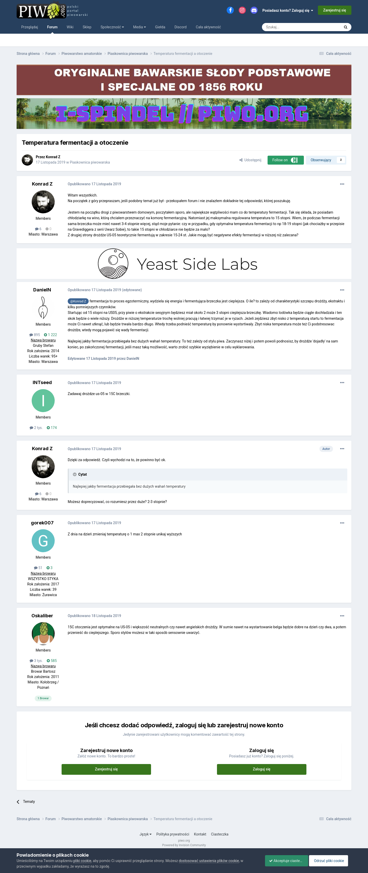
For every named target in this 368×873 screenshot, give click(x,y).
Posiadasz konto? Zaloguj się (287, 10)
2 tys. (36, 428)
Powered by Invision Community (184, 845)
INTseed (42, 382)
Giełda (160, 27)
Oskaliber (42, 615)
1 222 (50, 335)
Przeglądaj (29, 27)
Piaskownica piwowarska (90, 162)
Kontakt (200, 834)
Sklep (87, 27)
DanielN (42, 289)
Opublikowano (94, 184)
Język (146, 834)
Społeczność (112, 27)
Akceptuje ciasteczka (284, 861)
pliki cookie (82, 861)
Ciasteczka (219, 834)
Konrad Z (53, 157)
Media (139, 27)
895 (34, 335)
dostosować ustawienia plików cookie (209, 861)
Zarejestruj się (334, 10)
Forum (52, 29)
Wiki (70, 27)
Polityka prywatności (172, 834)
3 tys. (36, 661)
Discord (181, 27)
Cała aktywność (208, 27)
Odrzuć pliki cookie (330, 861)
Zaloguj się (262, 769)
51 (38, 568)
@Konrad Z (78, 301)
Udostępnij (250, 160)
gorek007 (42, 522)
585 (52, 661)
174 (52, 428)
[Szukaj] (289, 27)
